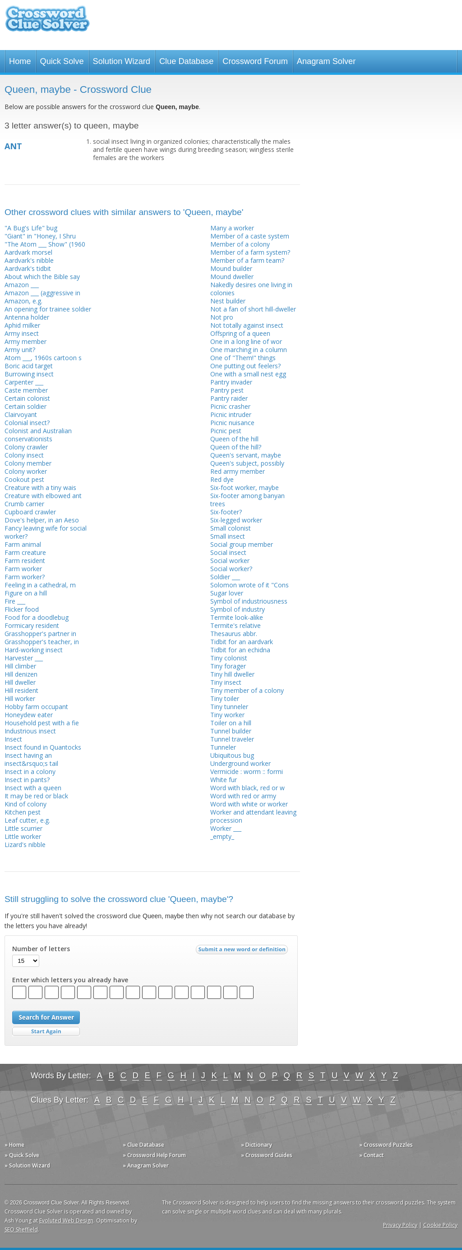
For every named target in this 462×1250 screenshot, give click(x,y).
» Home (14, 1145)
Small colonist (230, 528)
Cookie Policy (440, 1225)
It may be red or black (36, 796)
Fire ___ (15, 601)
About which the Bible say (42, 276)
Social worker (229, 560)
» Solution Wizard (27, 1165)
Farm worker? (25, 576)
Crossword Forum (255, 61)
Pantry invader (231, 382)
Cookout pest (24, 479)
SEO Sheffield (21, 1229)
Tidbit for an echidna (240, 650)
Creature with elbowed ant (43, 495)
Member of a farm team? (247, 260)
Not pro (221, 317)
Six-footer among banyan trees (247, 499)
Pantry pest (227, 390)
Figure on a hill (26, 593)
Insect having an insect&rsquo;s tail (31, 759)
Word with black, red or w (247, 787)
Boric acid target (29, 366)
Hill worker (20, 698)
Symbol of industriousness (248, 601)
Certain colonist (27, 398)
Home (20, 61)
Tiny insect (225, 682)
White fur (223, 779)
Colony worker (26, 471)
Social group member (241, 544)
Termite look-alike (236, 617)
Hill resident (21, 690)
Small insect (227, 536)
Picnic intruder (230, 414)
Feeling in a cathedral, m (40, 585)
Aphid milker (22, 325)
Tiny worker (227, 714)
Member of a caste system (249, 236)
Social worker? (231, 568)
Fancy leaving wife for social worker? (46, 532)
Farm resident (25, 560)
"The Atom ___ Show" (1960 (45, 244)
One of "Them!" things (243, 357)
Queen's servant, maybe (245, 455)
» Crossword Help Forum (154, 1155)
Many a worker (232, 228)
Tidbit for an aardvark (241, 641)
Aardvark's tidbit (28, 268)
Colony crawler (26, 447)
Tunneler (223, 747)
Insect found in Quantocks (43, 747)
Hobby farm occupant (36, 706)
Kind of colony (25, 804)
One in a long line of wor (246, 341)
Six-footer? (226, 512)
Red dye (222, 479)
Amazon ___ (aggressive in (42, 292)
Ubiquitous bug (232, 755)
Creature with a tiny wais (40, 487)
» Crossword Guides (266, 1155)
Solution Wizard (121, 61)
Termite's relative (235, 625)
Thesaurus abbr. (233, 633)
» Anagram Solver (146, 1165)
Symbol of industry (237, 609)
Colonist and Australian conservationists (38, 434)
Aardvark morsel (28, 252)
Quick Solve (62, 61)
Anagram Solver (326, 61)
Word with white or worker (249, 804)
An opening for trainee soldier (48, 309)
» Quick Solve (22, 1155)
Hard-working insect (34, 650)
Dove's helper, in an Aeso (42, 520)
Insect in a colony (30, 771)
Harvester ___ (24, 658)
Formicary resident (32, 625)
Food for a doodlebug (37, 617)
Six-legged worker (236, 520)
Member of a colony (240, 244)
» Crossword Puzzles (386, 1145)
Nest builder (227, 301)
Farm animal (23, 544)
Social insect (228, 552)
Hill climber (20, 666)
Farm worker (23, 568)
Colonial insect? (27, 422)
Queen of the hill (234, 439)
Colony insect (24, 455)
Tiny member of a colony (247, 690)
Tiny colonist (228, 658)
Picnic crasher (230, 406)
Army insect (22, 333)
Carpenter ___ (24, 382)
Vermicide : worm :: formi (246, 771)
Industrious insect (30, 731)
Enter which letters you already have (70, 980)
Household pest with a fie (42, 723)
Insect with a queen (33, 787)
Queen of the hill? (235, 447)
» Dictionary (256, 1145)
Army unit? (20, 349)
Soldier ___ (225, 576)
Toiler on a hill (230, 723)
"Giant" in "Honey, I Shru (40, 236)
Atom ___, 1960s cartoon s (43, 357)
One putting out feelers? (245, 366)
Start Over (46, 1031)
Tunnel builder (230, 731)
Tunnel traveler (232, 739)
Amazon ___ (22, 284)
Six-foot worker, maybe (244, 487)
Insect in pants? (27, 779)
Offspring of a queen (240, 333)
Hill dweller (20, 682)
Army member (25, 341)
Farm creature (25, 552)
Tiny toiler (224, 698)
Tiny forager (228, 666)
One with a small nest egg (248, 374)
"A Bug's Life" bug (31, 228)
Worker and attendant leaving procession (253, 816)
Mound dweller (232, 276)
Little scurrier (23, 828)
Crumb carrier (24, 503)
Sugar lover (226, 593)
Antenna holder (27, 317)
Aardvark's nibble (29, 260)
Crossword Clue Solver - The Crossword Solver (47, 23)
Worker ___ (225, 828)
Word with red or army (243, 796)
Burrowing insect (29, 374)
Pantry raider (229, 398)
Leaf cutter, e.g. (27, 820)
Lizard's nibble (25, 844)
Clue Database (186, 61)
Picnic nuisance (232, 422)
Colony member (28, 463)
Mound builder (231, 268)
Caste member (26, 390)
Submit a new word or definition (243, 951)
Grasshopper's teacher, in (42, 641)
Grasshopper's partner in (40, 633)
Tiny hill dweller (232, 674)
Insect (13, 739)
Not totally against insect (246, 325)
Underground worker (240, 763)
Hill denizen (21, 674)
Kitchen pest (23, 812)
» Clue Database (143, 1145)
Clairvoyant (21, 414)
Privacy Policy (400, 1225)
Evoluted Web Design (66, 1220)
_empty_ (222, 836)
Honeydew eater (29, 714)
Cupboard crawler (30, 512)
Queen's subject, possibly (247, 463)
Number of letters (41, 949)
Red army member (237, 471)
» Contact (371, 1155)
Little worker (23, 836)
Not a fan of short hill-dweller (253, 309)
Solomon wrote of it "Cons (249, 585)
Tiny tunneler (229, 706)
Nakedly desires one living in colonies (251, 288)
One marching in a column (248, 349)
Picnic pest (225, 430)
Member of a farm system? (250, 252)
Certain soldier (25, 406)
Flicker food (22, 609)
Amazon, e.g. (23, 301)
